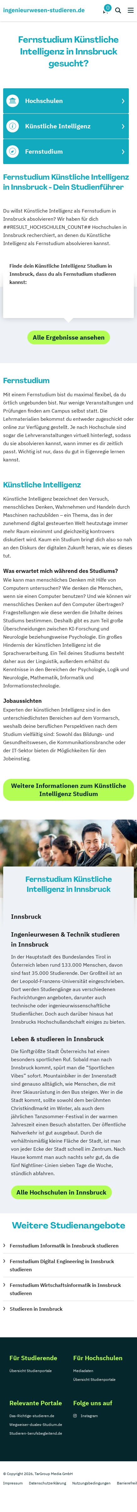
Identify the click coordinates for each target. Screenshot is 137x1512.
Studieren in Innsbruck (36, 1309)
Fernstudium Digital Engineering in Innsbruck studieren (62, 1265)
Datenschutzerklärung (47, 1483)
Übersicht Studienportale (30, 1370)
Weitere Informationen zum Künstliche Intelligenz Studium (68, 789)
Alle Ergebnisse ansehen (69, 337)
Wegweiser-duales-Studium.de (35, 1424)
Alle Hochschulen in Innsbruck (61, 1192)
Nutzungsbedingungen (91, 1483)
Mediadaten (83, 1370)
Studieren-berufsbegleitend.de (35, 1433)
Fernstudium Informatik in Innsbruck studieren (64, 1245)
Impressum (13, 1483)
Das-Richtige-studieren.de (31, 1415)
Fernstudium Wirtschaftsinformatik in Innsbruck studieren (65, 1289)
